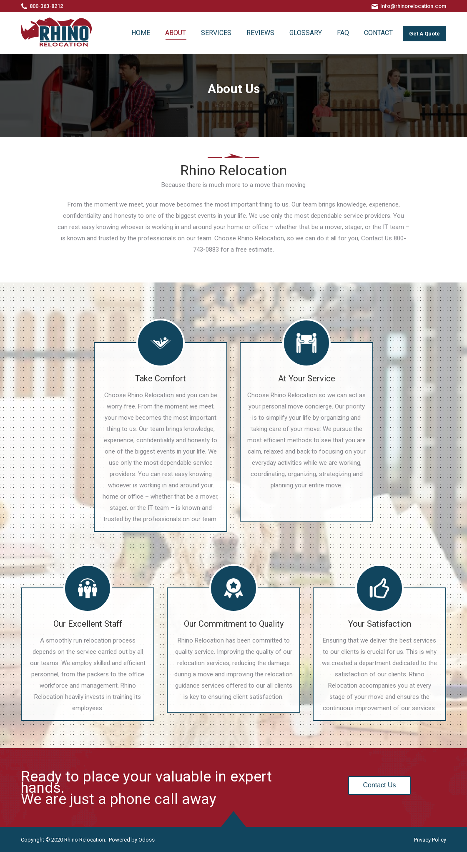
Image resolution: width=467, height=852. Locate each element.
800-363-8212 (46, 6)
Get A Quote (424, 33)
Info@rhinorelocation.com (413, 6)
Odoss (146, 840)
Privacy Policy (430, 840)
